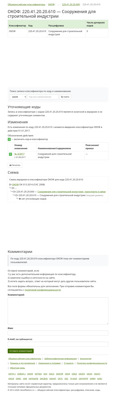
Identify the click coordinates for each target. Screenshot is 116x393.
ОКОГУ (97, 374)
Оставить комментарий (21, 351)
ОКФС (18, 378)
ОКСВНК (44, 378)
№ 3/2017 (19, 153)
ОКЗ (45, 374)
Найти (65, 96)
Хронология (85, 358)
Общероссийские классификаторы (24, 358)
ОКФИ (93, 378)
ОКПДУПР (83, 378)
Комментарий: (16, 294)
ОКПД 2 (12, 374)
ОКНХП (52, 378)
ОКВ (25, 378)
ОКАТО (82, 374)
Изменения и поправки (49, 363)
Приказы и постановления (22, 363)
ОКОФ (15, 184)
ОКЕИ (74, 374)
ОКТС (60, 378)
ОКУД (67, 374)
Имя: (10, 328)
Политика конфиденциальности (92, 363)
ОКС (66, 378)
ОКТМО (38, 374)
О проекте (69, 363)
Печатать (15, 165)
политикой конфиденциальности (43, 289)
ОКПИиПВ (33, 378)
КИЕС (99, 378)
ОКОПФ (59, 374)
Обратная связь (17, 368)
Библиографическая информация (60, 358)
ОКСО (51, 374)
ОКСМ (11, 378)
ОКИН (89, 374)
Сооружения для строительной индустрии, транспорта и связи (72, 191)
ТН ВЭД (73, 378)
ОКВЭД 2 (21, 374)
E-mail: (20, 339)
